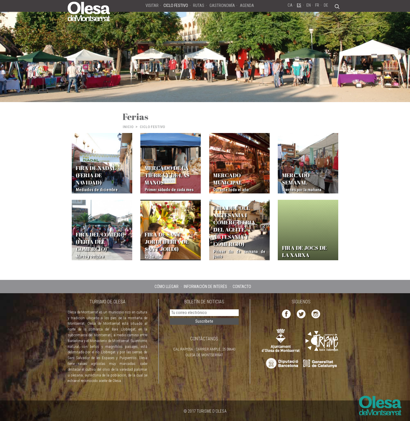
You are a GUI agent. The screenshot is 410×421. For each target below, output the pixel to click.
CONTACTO (242, 286)
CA (290, 5)
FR (317, 5)
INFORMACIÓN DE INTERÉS (205, 286)
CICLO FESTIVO (152, 127)
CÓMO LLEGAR (167, 286)
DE (326, 5)
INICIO (128, 127)
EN (308, 5)
